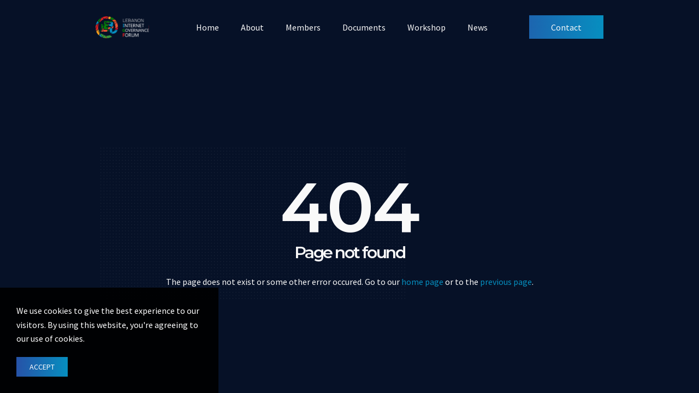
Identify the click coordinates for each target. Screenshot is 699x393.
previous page (506, 281)
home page (422, 281)
